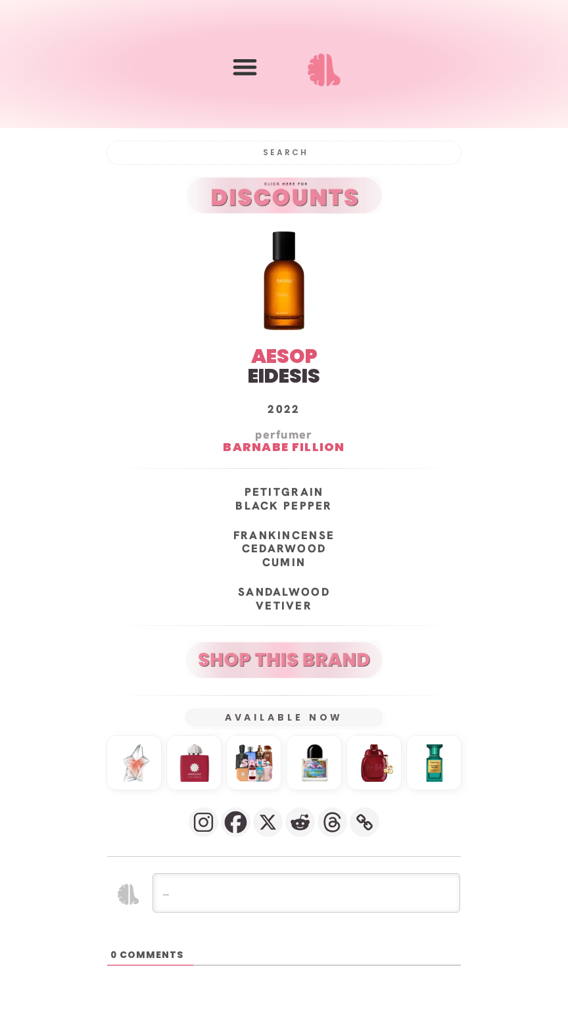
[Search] (284, 152)
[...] (306, 893)
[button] (245, 66)
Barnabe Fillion (284, 447)
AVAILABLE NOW (284, 717)
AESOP (284, 356)
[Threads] (332, 822)
